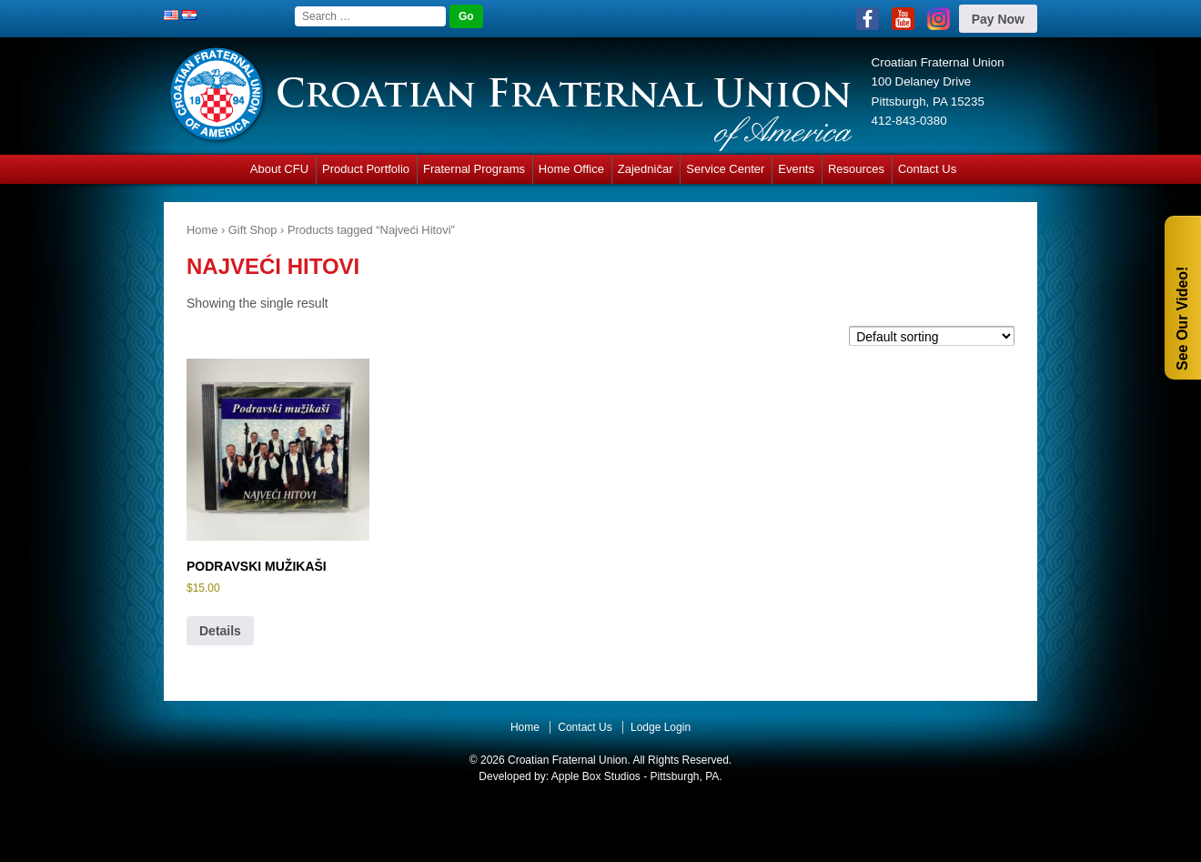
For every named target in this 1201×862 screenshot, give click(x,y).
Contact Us (927, 169)
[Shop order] (931, 335)
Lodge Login (661, 727)
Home (202, 230)
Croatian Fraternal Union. (568, 760)
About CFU (279, 169)
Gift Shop (253, 230)
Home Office (571, 169)
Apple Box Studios (596, 776)
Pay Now (998, 19)
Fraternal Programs (474, 169)
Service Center (725, 169)
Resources (856, 169)
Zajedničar (645, 169)
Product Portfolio (365, 169)
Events (796, 169)
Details (220, 631)
